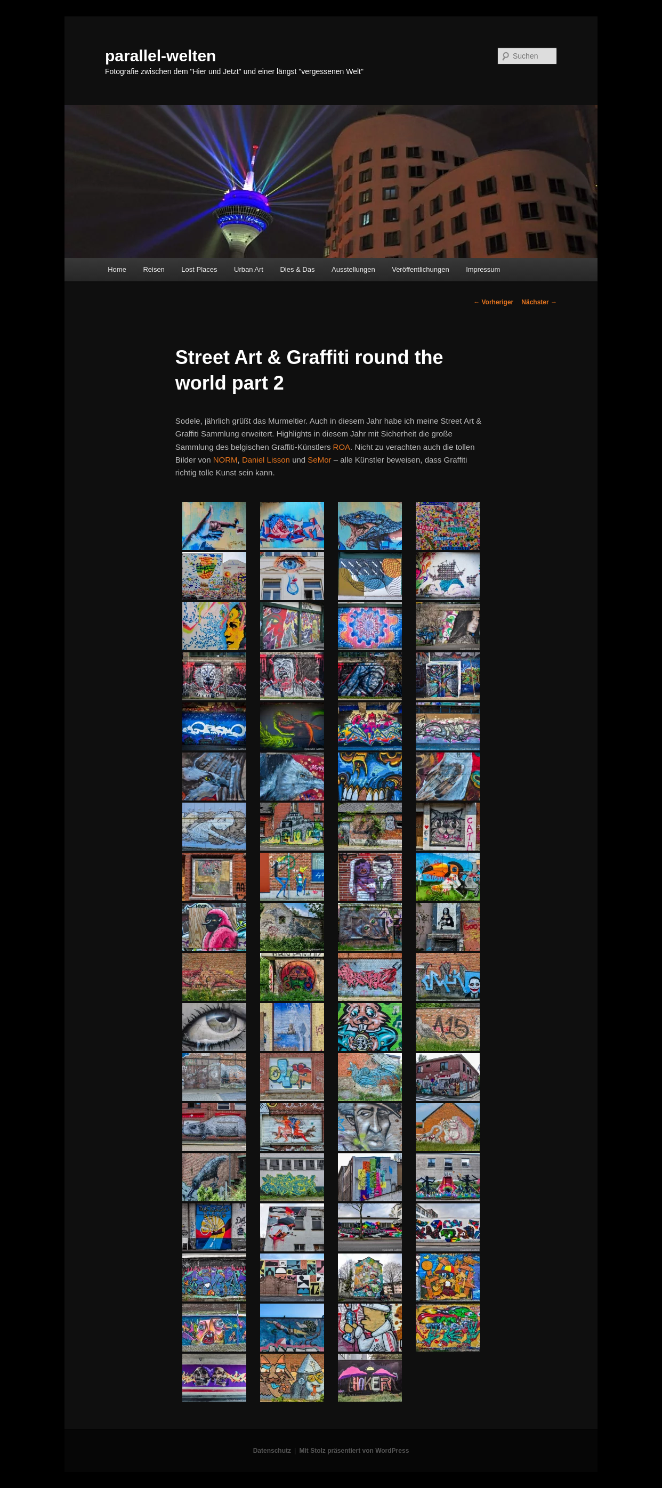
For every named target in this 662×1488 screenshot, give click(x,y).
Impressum (483, 269)
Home (117, 269)
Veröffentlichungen (420, 269)
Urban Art (248, 269)
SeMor (319, 459)
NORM (225, 459)
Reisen (153, 269)
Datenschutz (272, 1450)
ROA (342, 446)
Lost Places (199, 269)
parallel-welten (160, 55)
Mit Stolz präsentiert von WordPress (354, 1450)
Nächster (539, 302)
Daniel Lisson (266, 459)
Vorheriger (493, 302)
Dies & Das (297, 269)
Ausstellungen (353, 269)
